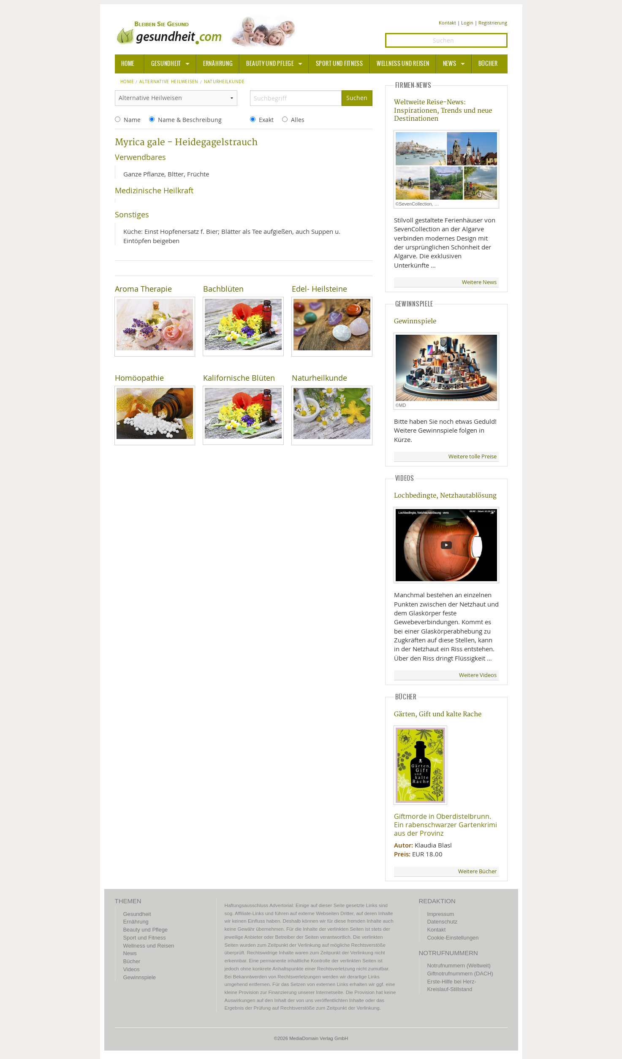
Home (127, 82)
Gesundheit (166, 64)
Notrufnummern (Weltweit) (459, 965)
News (449, 64)
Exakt (266, 120)
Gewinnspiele (415, 321)
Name (132, 120)
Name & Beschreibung (190, 120)
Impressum (440, 914)
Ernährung (218, 64)
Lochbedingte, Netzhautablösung (445, 496)
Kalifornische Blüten (239, 378)
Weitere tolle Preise (472, 456)
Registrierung (492, 22)
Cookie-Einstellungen (453, 937)
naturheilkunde (224, 82)
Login (467, 22)
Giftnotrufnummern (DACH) (460, 973)
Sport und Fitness (339, 64)
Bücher (488, 64)
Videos (131, 969)
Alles (297, 120)
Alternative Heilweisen (168, 82)
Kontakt (447, 22)
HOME (128, 64)
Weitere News (479, 282)
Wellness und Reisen (403, 64)
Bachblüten (223, 289)
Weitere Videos (478, 675)
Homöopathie (139, 378)
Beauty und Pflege (269, 64)
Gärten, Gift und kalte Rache (437, 714)
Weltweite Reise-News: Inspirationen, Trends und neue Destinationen (443, 110)
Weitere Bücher (477, 871)
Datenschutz (442, 921)
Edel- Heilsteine (319, 289)
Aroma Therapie (143, 289)
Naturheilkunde (319, 378)
